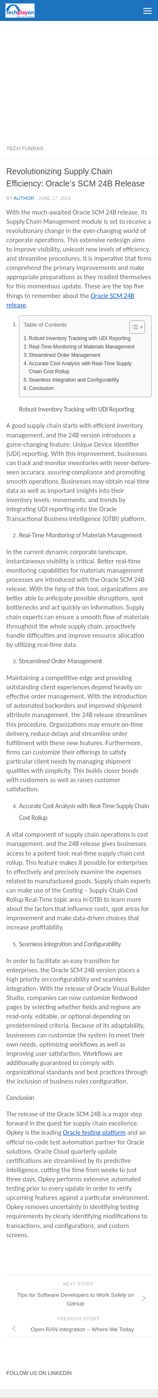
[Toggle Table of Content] (133, 327)
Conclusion (41, 388)
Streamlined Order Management (64, 355)
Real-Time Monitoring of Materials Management (81, 347)
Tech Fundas (24, 149)
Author (24, 198)
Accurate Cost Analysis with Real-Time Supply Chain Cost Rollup (80, 367)
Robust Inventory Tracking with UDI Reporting (80, 338)
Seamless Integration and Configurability (74, 380)
